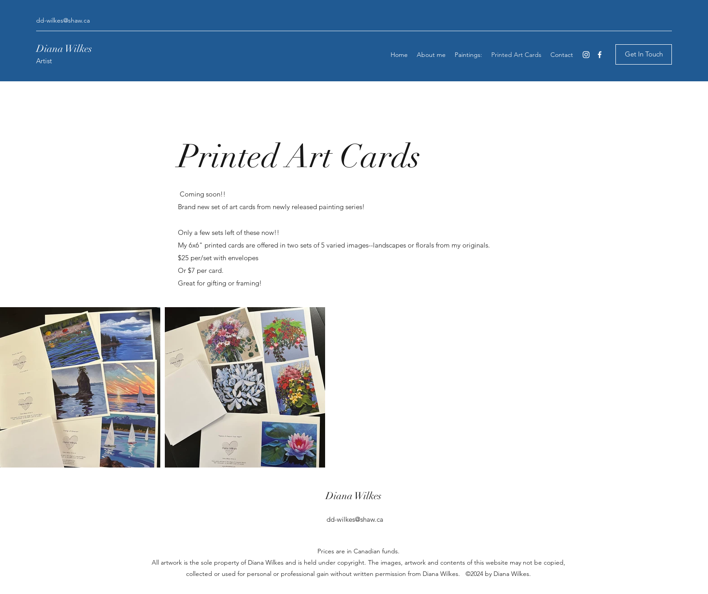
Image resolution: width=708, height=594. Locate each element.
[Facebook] (599, 54)
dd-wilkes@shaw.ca (63, 20)
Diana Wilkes (65, 48)
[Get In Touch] (643, 54)
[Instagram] (586, 54)
